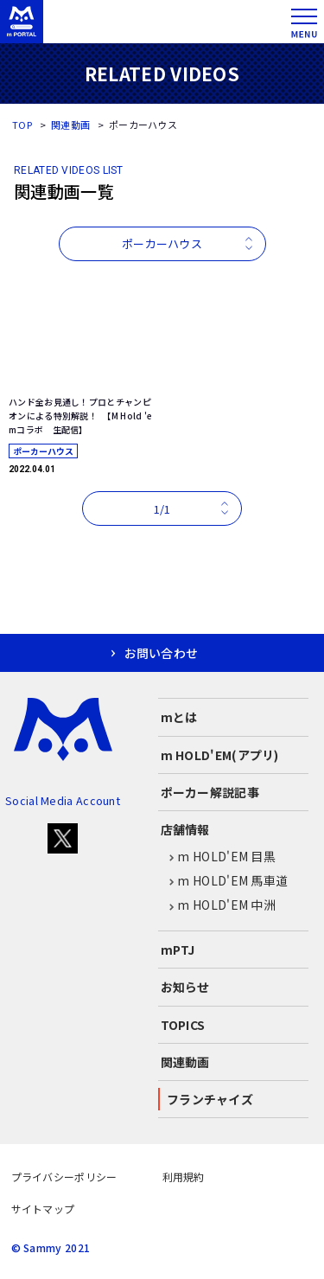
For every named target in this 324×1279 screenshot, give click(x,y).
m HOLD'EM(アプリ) (220, 755)
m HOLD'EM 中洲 (218, 905)
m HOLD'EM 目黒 (218, 857)
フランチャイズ (210, 1099)
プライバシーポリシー (64, 1176)
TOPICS (183, 1024)
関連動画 (70, 124)
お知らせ (185, 986)
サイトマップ (43, 1208)
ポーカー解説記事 (210, 792)
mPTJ (178, 949)
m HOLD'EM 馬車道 (225, 881)
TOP (22, 124)
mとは (179, 717)
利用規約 (183, 1176)
